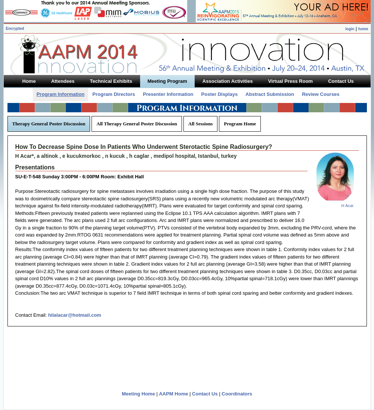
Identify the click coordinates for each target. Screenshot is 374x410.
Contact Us (205, 394)
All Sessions (200, 123)
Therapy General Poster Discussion (49, 123)
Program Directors (113, 94)
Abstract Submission (269, 94)
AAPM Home (173, 394)
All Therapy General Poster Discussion (136, 123)
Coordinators (237, 394)
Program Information (61, 94)
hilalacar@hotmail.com (74, 315)
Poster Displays (219, 94)
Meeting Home (138, 394)
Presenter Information (168, 94)
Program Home (240, 123)
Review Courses (320, 94)
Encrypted (15, 28)
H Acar (347, 205)
